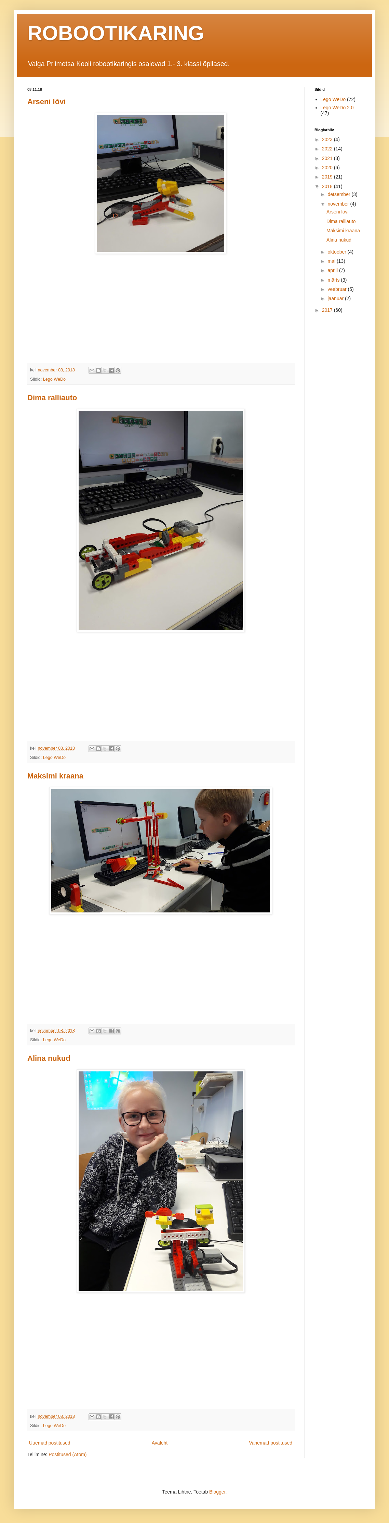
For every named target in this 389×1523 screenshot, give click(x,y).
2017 (328, 310)
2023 (328, 139)
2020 (328, 167)
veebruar (337, 289)
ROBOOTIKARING (115, 33)
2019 (328, 177)
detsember (339, 194)
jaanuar (336, 298)
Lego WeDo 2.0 (337, 107)
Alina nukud (48, 1058)
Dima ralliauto (52, 397)
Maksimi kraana (55, 776)
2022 (328, 148)
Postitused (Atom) (67, 1454)
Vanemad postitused (270, 1443)
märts (334, 280)
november (338, 204)
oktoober (337, 252)
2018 (328, 186)
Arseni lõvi (46, 101)
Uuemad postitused (49, 1443)
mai (331, 261)
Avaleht (159, 1443)
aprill (333, 270)
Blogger (217, 1492)
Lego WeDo (54, 379)
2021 (328, 158)
